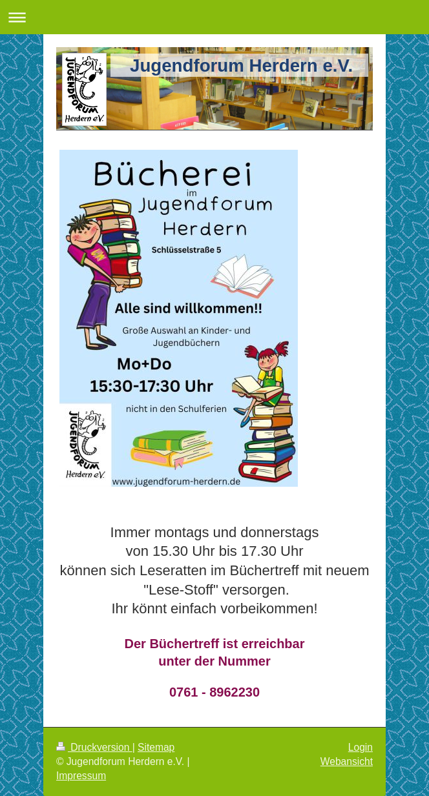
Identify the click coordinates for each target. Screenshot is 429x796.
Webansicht (346, 761)
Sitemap (156, 747)
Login (360, 747)
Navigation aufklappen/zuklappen (214, 17)
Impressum (81, 775)
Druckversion (94, 747)
